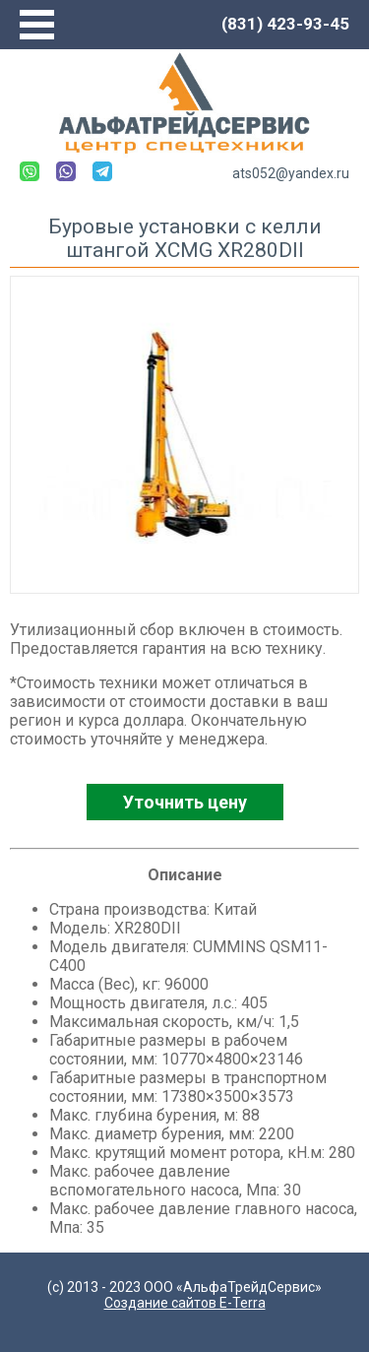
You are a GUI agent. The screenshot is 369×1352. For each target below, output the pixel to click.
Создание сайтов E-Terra (185, 1303)
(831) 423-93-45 (285, 23)
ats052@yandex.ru (290, 173)
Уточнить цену (185, 802)
